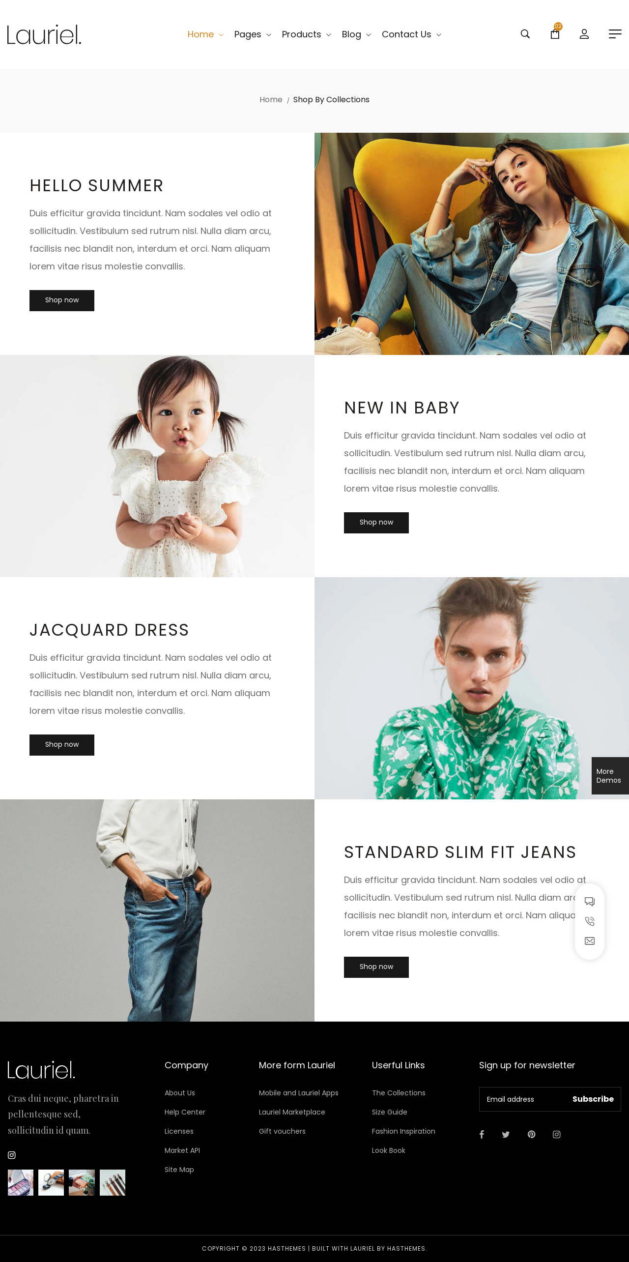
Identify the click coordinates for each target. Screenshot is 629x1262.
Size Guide (389, 1112)
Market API (182, 1150)
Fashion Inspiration (403, 1131)
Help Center (185, 1112)
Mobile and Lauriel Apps (299, 1093)
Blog (356, 34)
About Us (180, 1093)
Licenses (179, 1131)
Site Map (179, 1169)
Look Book (388, 1150)
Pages (252, 34)
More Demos (609, 775)
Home (206, 34)
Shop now (62, 300)
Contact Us (411, 34)
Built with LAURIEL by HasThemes (369, 1248)
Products (306, 34)
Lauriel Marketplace (292, 1112)
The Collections (399, 1093)
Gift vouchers (282, 1131)
